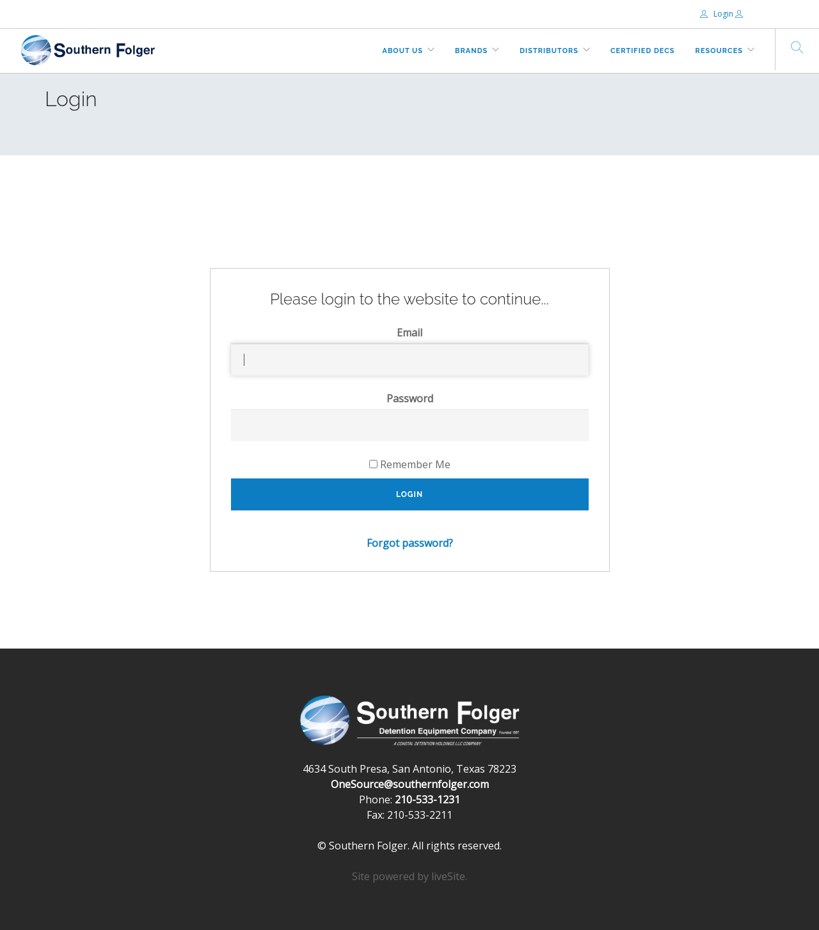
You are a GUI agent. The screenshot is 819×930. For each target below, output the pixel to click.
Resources (719, 51)
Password (409, 398)
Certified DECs (642, 51)
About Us (403, 51)
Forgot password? (410, 543)
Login (717, 13)
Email (409, 333)
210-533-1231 (427, 799)
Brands (471, 51)
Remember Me (409, 464)
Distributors (549, 51)
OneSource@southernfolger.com (410, 784)
